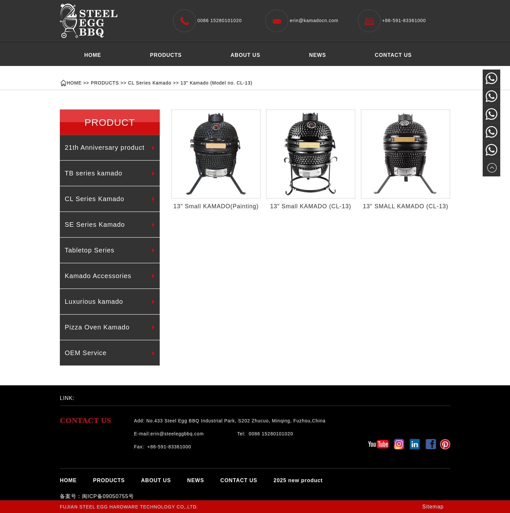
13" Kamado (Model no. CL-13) (216, 82)
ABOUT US (246, 55)
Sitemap (433, 506)
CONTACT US (393, 55)
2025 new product (108, 71)
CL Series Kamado (149, 82)
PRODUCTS (166, 55)
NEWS (317, 55)
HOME (92, 55)
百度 (107, 396)
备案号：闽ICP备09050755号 (97, 496)
